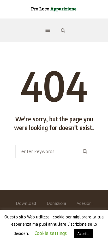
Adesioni (84, 203)
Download (26, 203)
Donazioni (56, 203)
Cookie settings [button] (51, 233)
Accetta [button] (83, 233)
